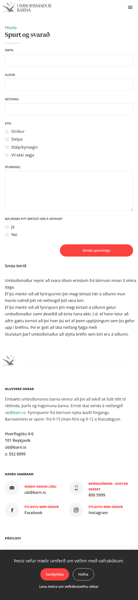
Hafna (83, 574)
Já (12, 226)
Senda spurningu (96, 250)
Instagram (98, 512)
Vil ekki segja (22, 155)
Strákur (18, 131)
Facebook (33, 512)
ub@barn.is (15, 412)
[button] (11, 27)
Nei (14, 234)
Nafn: (9, 50)
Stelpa (16, 139)
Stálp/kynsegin (24, 147)
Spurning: (13, 167)
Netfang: (12, 99)
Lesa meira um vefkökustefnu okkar (69, 586)
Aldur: (10, 75)
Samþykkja (55, 574)
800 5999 (97, 495)
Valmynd (130, 7)
